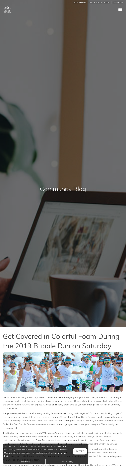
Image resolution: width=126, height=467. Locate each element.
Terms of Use (24, 462)
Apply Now (118, 2)
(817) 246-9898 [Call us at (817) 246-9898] (80, 2)
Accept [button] (80, 451)
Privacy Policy (67, 462)
